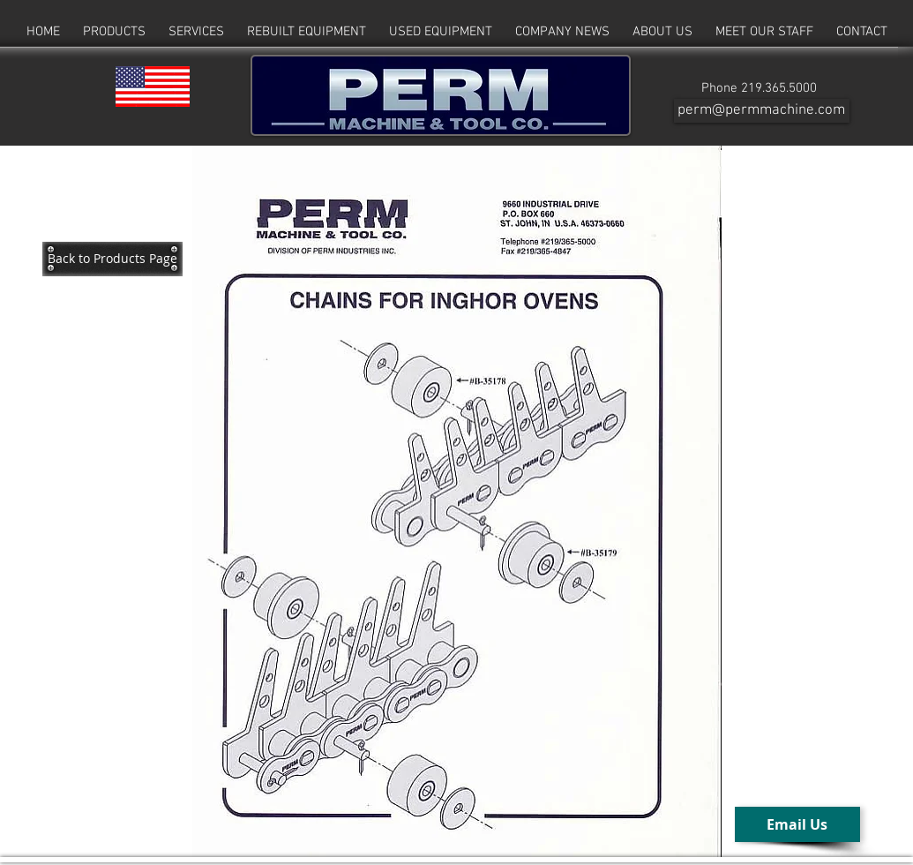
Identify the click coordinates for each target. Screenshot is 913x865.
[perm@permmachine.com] (761, 111)
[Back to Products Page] (112, 258)
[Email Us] (797, 824)
